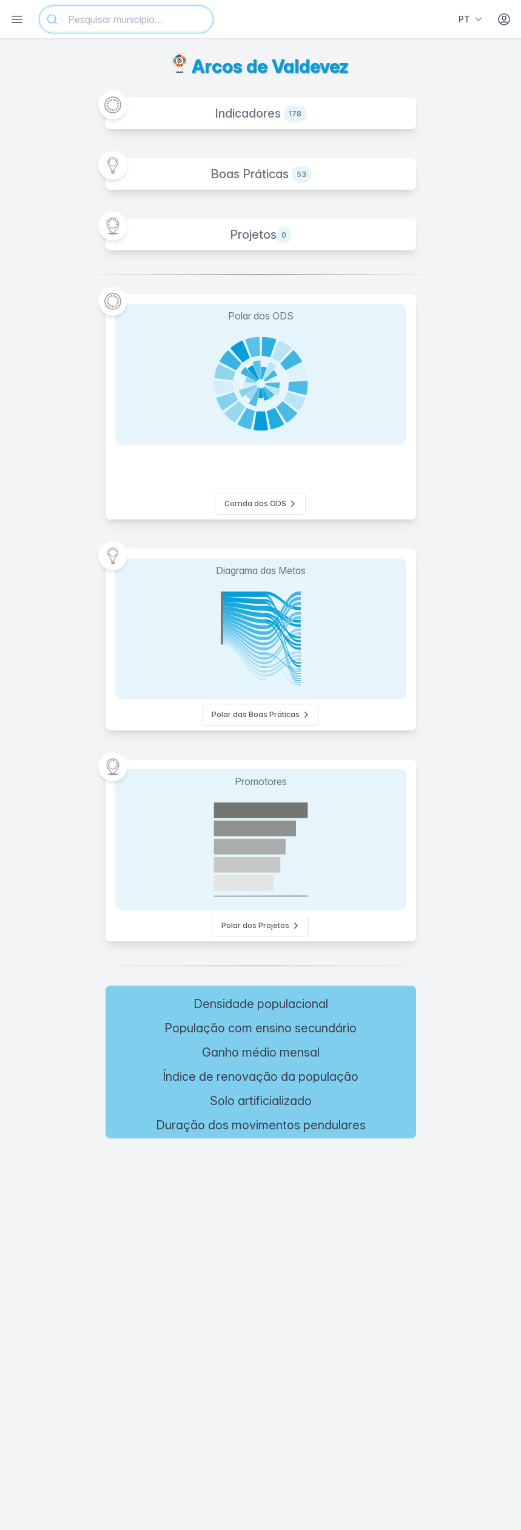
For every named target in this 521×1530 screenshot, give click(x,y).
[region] (260, 1233)
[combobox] (126, 19)
